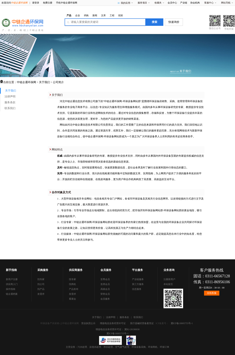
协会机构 (195, 2)
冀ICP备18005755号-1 (182, 323)
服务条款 (10, 102)
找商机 (72, 284)
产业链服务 (138, 279)
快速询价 (173, 22)
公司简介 (58, 82)
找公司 (40, 284)
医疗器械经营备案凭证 (142, 323)
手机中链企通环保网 (66, 2)
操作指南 (10, 289)
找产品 (40, 289)
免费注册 (47, 2)
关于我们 (44, 82)
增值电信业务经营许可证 (113, 323)
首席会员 (105, 284)
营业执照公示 (88, 323)
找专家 (40, 279)
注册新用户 (169, 279)
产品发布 (73, 289)
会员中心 (172, 2)
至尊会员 (105, 279)
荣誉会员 (105, 294)
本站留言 (168, 284)
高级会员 (105, 289)
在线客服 (211, 293)
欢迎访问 (14, 2)
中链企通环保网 (26, 82)
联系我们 (10, 108)
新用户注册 (12, 279)
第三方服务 (138, 284)
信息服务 (136, 289)
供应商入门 (12, 284)
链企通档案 (12, 294)
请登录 (35, 2)
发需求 (40, 294)
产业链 (183, 2)
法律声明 (10, 96)
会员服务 (105, 298)
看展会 (72, 298)
